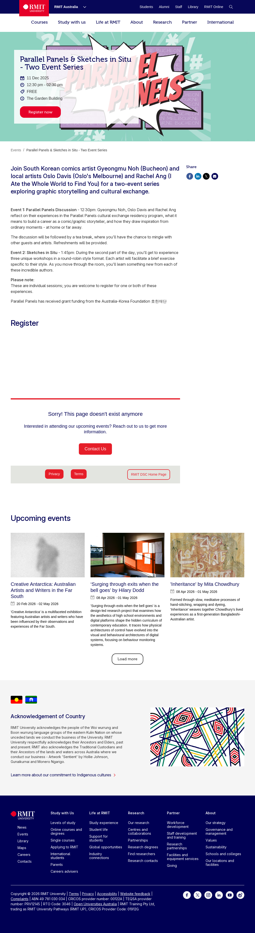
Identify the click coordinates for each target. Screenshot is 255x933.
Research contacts (143, 861)
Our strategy (216, 823)
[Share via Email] (214, 176)
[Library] (193, 6)
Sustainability (216, 847)
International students (60, 856)
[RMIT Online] (214, 6)
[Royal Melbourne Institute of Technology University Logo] (34, 8)
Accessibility (107, 894)
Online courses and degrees (66, 831)
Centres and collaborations (139, 831)
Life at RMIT (108, 22)
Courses (39, 22)
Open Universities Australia (95, 904)
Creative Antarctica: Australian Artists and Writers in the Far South (43, 590)
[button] (231, 7)
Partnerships (138, 840)
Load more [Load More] (127, 659)
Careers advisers (64, 871)
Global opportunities (105, 847)
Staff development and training (182, 835)
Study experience (103, 823)
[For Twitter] (197, 895)
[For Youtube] (230, 895)
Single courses (63, 840)
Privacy (88, 894)
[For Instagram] (208, 895)
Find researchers (141, 854)
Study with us (72, 22)
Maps (22, 848)
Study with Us (62, 813)
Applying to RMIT (64, 847)
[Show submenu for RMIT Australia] (82, 7)
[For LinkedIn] (219, 895)
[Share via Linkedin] (197, 176)
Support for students (98, 838)
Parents (57, 864)
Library (23, 841)
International (220, 22)
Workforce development (178, 825)
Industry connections (99, 856)
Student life (98, 829)
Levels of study (63, 823)
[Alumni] (164, 6)
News (22, 827)
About (136, 22)
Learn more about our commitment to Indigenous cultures (63, 774)
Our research (138, 823)
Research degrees (143, 847)
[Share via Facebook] (189, 176)
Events (23, 834)
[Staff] (179, 6)
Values (211, 840)
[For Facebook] (187, 895)
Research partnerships (177, 846)
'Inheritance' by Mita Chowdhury (204, 584)
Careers (24, 854)
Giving (172, 865)
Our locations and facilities (220, 863)
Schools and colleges (223, 854)
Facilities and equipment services (183, 857)
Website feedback (135, 894)
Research (162, 22)
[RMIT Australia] (66, 6)
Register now (40, 112)
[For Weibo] (240, 895)
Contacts (25, 861)
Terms (74, 894)
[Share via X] (206, 176)
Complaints (19, 899)
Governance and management (219, 831)
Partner (189, 22)
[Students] (146, 6)
